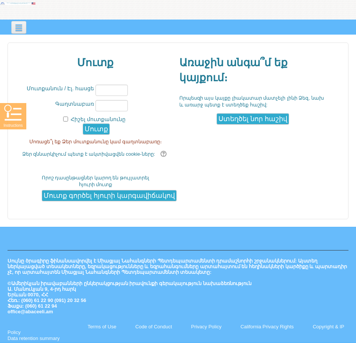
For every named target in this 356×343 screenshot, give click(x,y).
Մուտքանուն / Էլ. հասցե (60, 88)
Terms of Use (102, 326)
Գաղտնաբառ (74, 104)
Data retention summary (34, 338)
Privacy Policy (206, 326)
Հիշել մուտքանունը (98, 119)
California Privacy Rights (268, 326)
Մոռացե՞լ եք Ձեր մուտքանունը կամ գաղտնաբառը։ (95, 141)
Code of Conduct (153, 326)
